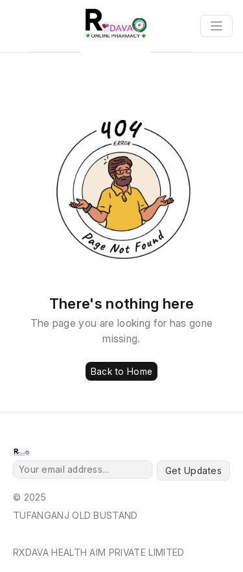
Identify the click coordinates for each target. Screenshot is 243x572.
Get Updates (193, 470)
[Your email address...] (82, 469)
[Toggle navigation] (216, 26)
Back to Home (121, 371)
